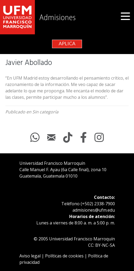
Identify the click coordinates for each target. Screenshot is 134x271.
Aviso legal (30, 256)
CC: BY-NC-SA (101, 245)
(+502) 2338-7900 (98, 204)
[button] (126, 16)
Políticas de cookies (64, 256)
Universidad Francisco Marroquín (52, 163)
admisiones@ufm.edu (93, 210)
